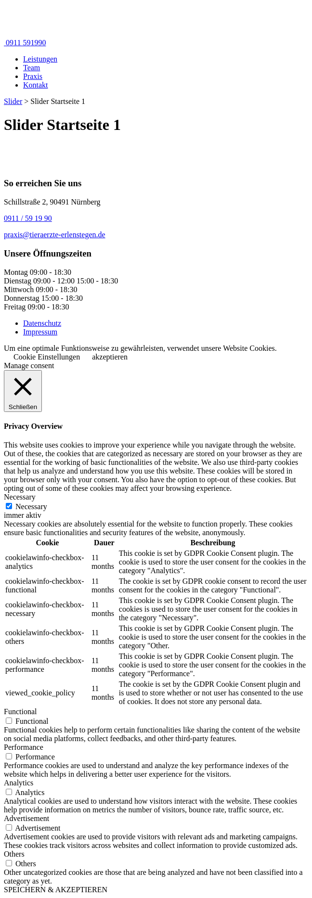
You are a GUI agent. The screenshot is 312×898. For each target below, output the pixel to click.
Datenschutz (42, 323)
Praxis (32, 76)
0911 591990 (25, 42)
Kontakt (35, 85)
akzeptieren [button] (110, 357)
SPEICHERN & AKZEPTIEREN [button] (55, 889)
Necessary (31, 506)
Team (31, 68)
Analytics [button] (18, 783)
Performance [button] (23, 747)
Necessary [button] (20, 497)
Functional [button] (20, 711)
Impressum (40, 332)
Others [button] (14, 854)
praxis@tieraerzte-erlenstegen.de (54, 235)
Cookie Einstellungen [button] (46, 357)
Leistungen (40, 59)
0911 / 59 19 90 (28, 218)
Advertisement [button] (26, 818)
